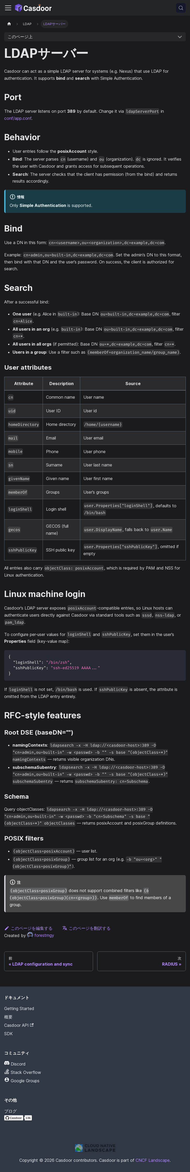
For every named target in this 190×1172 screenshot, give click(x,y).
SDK (8, 1033)
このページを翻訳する (86, 928)
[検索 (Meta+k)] (181, 8)
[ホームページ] (9, 24)
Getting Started (19, 1008)
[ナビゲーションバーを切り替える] (8, 8)
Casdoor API (18, 1025)
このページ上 (20, 36)
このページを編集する (28, 928)
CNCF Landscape (153, 1160)
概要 (8, 1016)
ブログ (10, 1111)
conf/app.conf (17, 118)
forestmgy (40, 935)
